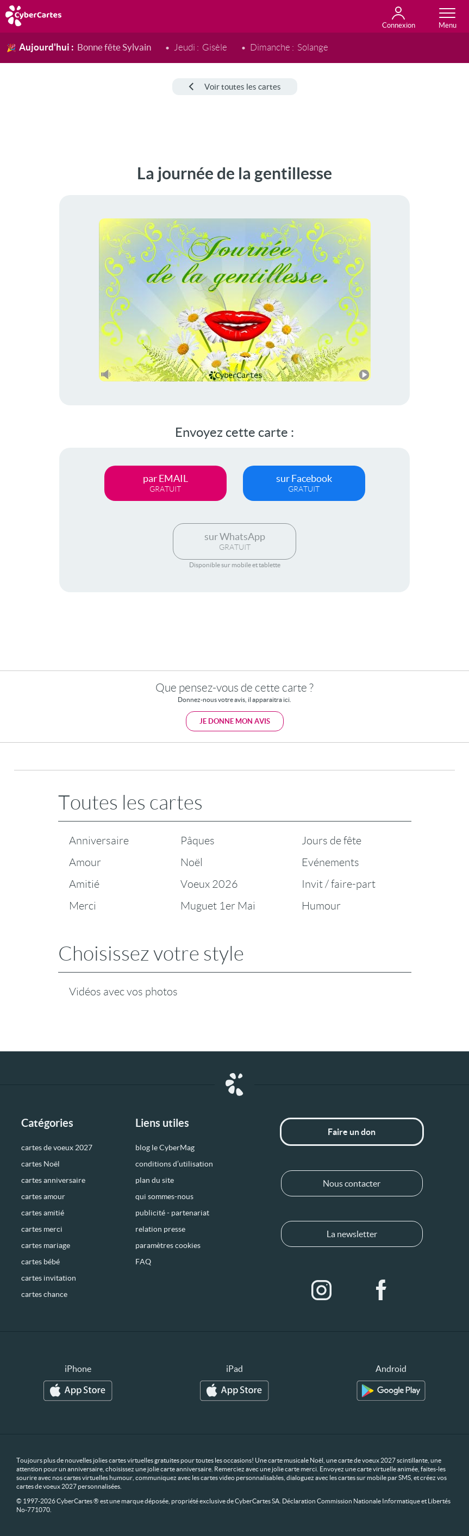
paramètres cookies (168, 1245)
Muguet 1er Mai (217, 906)
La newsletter (352, 1234)
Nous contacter (351, 1183)
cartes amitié (42, 1212)
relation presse (160, 1229)
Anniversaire (99, 841)
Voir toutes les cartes (235, 86)
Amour (85, 862)
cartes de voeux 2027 (56, 1147)
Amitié (84, 884)
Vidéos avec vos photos (123, 992)
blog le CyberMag (165, 1147)
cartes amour (43, 1196)
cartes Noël (40, 1163)
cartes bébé (40, 1261)
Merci (82, 906)
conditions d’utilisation (174, 1163)
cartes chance (44, 1294)
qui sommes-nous (164, 1196)
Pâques (197, 841)
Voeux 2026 (209, 884)
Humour (321, 906)
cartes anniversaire (53, 1180)
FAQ (143, 1261)
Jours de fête (331, 841)
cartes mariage (45, 1245)
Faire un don (352, 1132)
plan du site (154, 1180)
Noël (191, 862)
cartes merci (41, 1229)
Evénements (330, 862)
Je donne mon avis (234, 721)
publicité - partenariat (172, 1212)
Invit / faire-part (339, 884)
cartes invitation (48, 1278)
